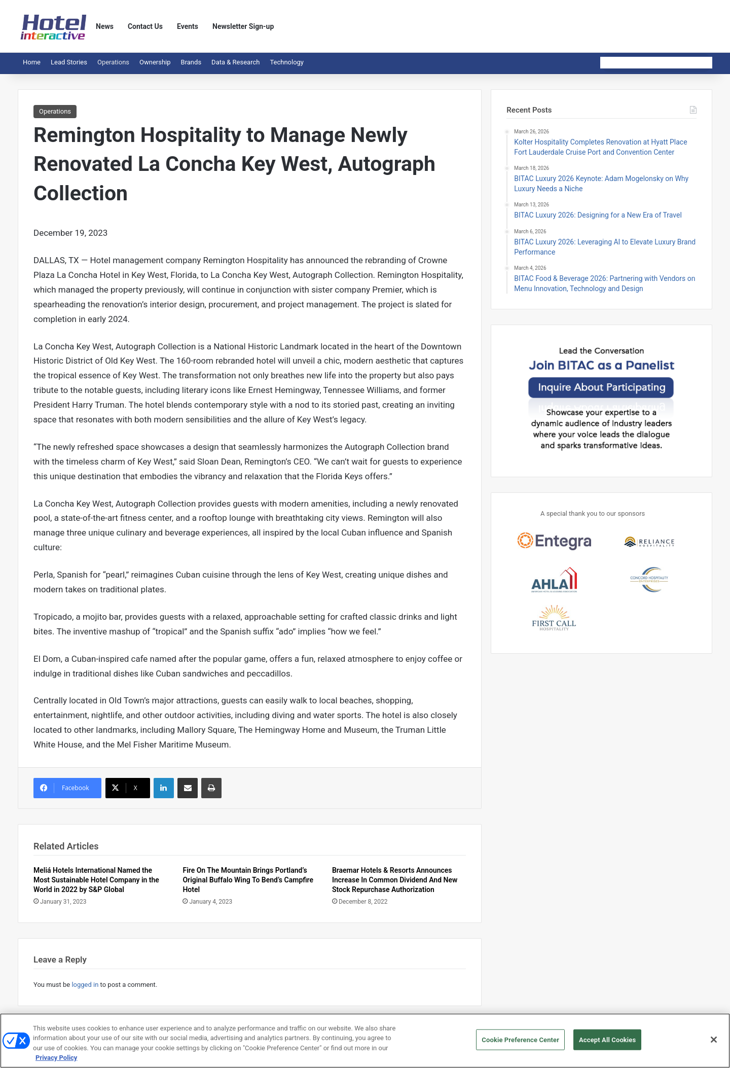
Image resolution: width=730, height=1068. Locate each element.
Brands (191, 62)
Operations (113, 62)
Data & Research (235, 62)
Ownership (155, 62)
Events (187, 26)
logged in (84, 984)
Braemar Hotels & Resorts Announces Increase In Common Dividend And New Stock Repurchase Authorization (394, 880)
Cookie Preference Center (520, 1044)
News (105, 26)
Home (32, 62)
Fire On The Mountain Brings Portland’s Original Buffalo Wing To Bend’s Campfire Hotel (247, 880)
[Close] (714, 1044)
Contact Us (145, 26)
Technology (287, 62)
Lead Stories (69, 62)
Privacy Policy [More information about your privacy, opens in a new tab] (56, 1062)
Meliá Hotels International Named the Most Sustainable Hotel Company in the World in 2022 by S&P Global (96, 880)
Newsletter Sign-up (243, 26)
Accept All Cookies (607, 1044)
